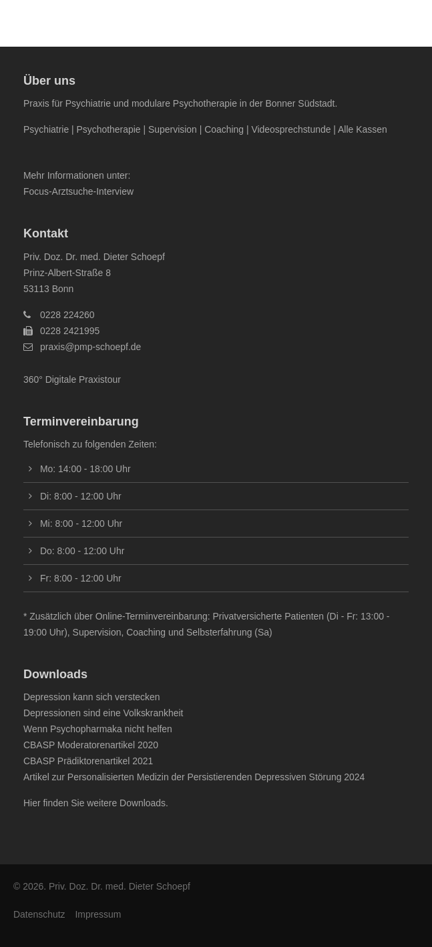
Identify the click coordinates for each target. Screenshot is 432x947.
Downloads (143, 803)
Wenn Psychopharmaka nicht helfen (97, 729)
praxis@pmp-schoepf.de (90, 346)
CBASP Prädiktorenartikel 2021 (88, 761)
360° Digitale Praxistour (72, 379)
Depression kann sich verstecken (91, 697)
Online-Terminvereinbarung (151, 616)
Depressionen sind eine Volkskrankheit (103, 713)
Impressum (98, 914)
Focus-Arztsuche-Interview (78, 191)
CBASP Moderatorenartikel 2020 (90, 745)
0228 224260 (67, 314)
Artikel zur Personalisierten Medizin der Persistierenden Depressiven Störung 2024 (194, 777)
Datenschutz (39, 914)
